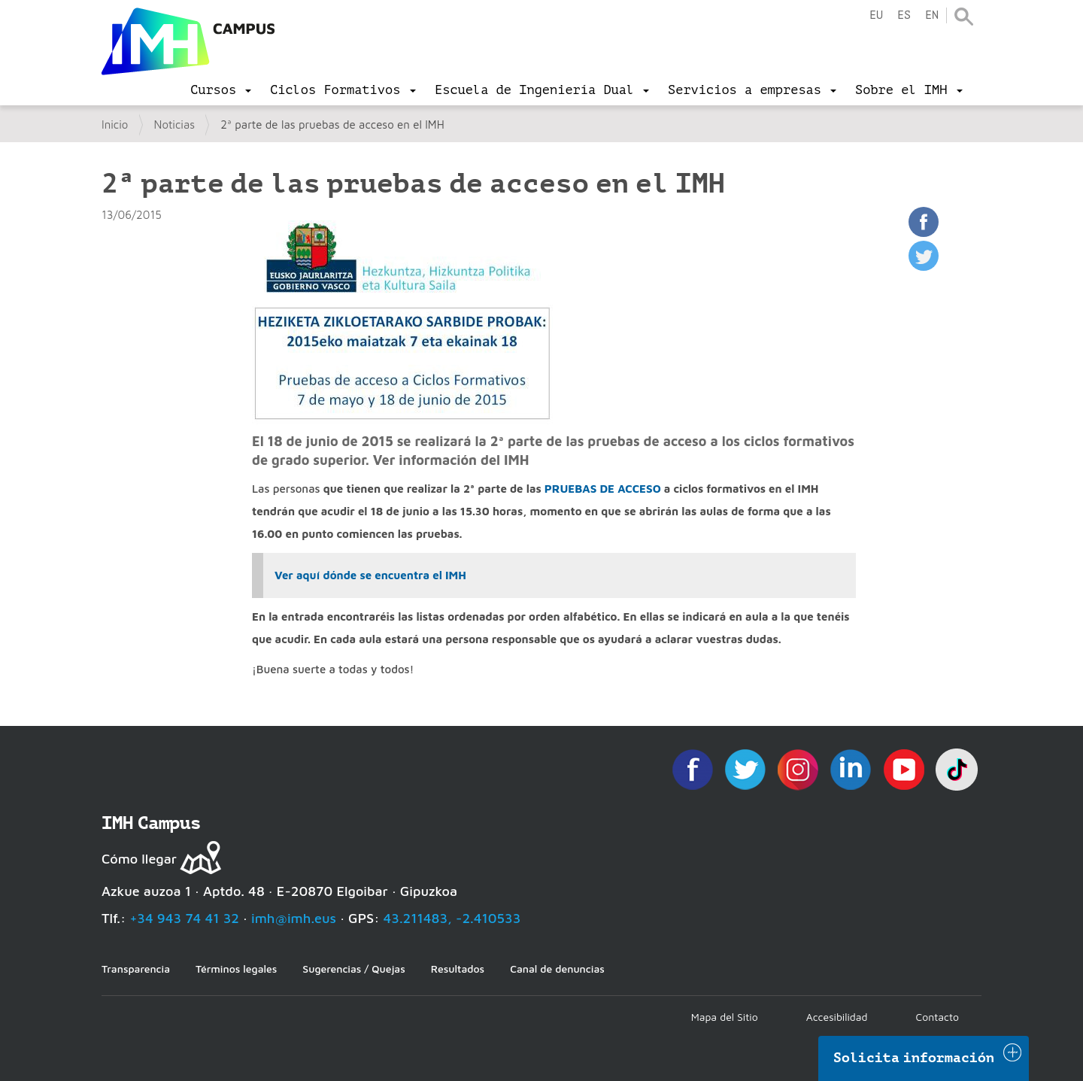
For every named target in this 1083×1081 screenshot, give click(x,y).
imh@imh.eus (293, 918)
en (932, 15)
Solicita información (913, 1057)
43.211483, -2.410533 (452, 918)
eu (876, 15)
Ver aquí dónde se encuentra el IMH (370, 575)
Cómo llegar (139, 859)
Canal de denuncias (557, 968)
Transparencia (136, 968)
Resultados (457, 968)
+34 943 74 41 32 (184, 918)
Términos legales (236, 968)
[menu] (220, 90)
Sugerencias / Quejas (353, 968)
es (904, 15)
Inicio (115, 124)
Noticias (175, 124)
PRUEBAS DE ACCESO (604, 488)
